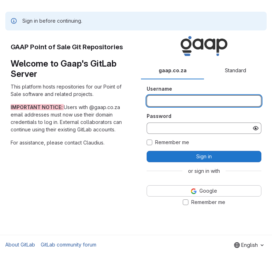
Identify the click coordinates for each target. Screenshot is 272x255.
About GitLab (20, 245)
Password (159, 116)
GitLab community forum (68, 245)
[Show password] (255, 128)
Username (159, 89)
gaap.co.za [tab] (173, 70)
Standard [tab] (235, 70)
